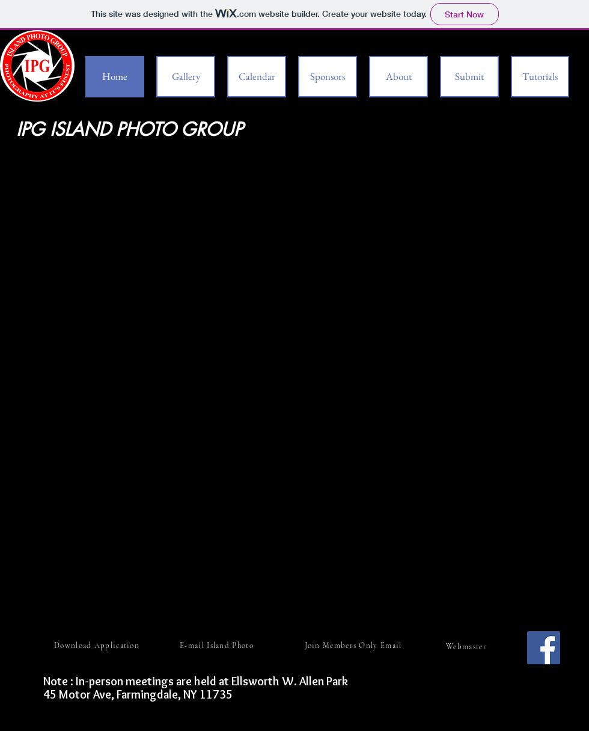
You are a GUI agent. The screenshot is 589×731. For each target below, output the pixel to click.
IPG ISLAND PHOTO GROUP (132, 129)
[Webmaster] (467, 647)
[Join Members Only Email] (354, 645)
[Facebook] (543, 647)
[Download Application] (98, 645)
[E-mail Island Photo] (217, 645)
